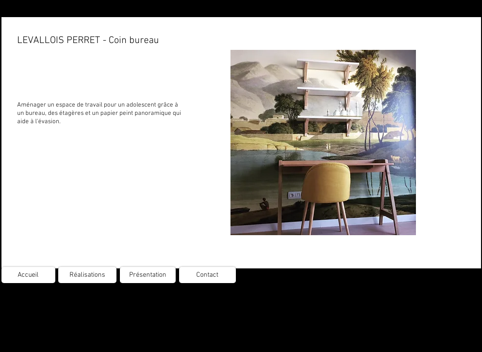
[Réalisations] (87, 275)
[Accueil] (28, 275)
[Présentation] (148, 275)
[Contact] (207, 275)
